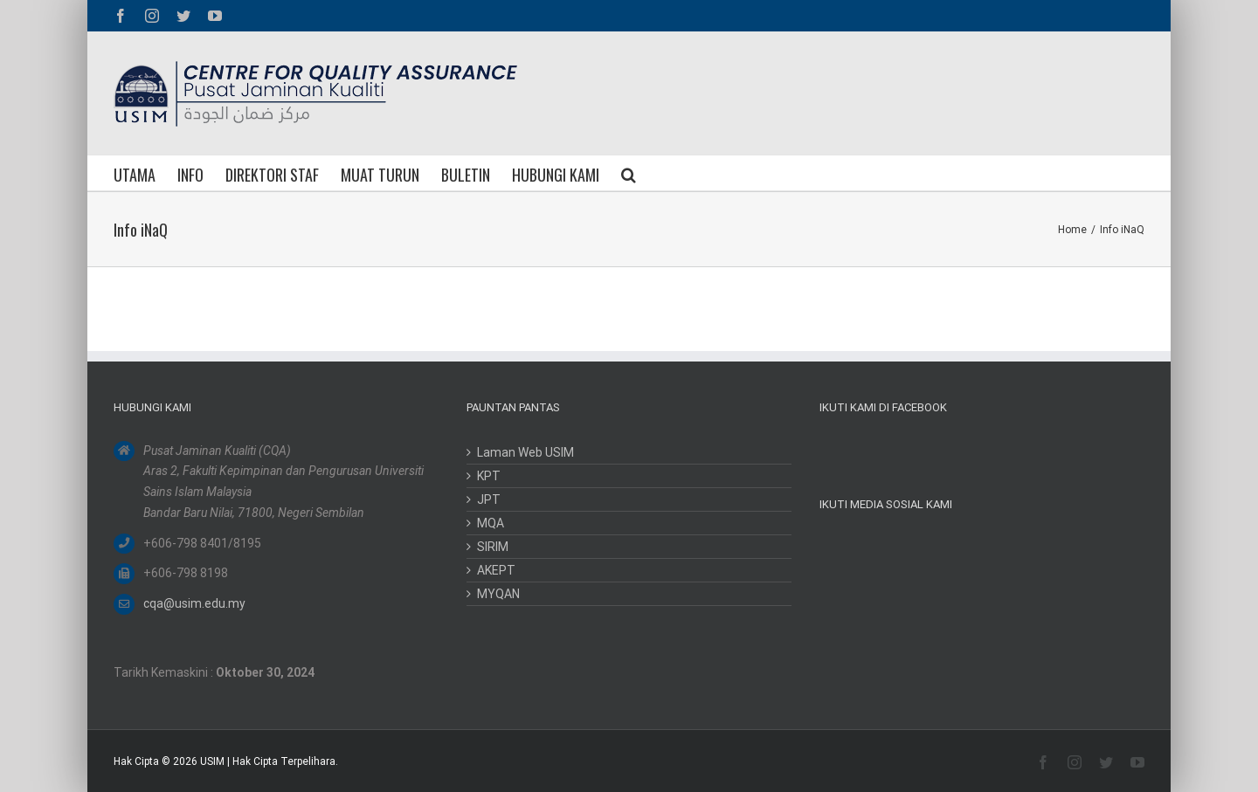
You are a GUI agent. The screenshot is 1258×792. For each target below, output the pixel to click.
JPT (489, 499)
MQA (490, 523)
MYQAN (498, 594)
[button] (628, 172)
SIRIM (492, 547)
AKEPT (496, 570)
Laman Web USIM (525, 452)
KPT (489, 476)
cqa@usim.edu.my (194, 603)
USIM (212, 761)
